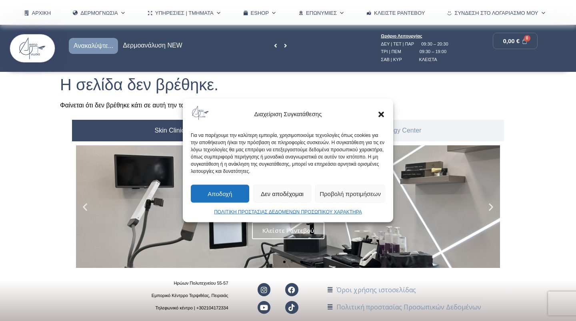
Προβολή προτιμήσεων (350, 193)
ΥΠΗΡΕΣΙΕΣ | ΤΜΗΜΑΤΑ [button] (188, 13)
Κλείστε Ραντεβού (399, 13)
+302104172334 (212, 308)
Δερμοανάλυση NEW (152, 45)
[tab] (169, 130)
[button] (381, 114)
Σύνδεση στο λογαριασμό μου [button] (500, 13)
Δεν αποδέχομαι (282, 193)
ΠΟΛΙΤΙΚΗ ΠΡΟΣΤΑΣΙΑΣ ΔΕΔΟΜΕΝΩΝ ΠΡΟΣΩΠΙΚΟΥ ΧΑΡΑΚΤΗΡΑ (288, 212)
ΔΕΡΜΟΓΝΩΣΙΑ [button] (103, 13)
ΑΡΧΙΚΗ (41, 13)
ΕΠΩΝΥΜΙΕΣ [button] (325, 13)
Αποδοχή (220, 193)
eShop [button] (264, 13)
